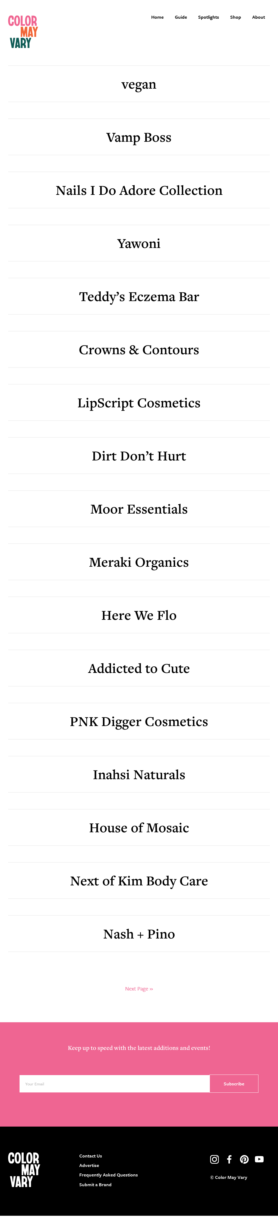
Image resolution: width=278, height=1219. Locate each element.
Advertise (89, 1168)
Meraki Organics (139, 565)
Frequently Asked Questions (108, 1178)
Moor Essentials (139, 512)
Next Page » (139, 992)
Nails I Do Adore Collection (139, 193)
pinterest (244, 1162)
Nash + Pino (139, 937)
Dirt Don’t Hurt (139, 458)
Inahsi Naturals (139, 777)
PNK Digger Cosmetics (139, 724)
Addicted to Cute (139, 671)
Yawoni (139, 246)
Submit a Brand (95, 1187)
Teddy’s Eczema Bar (139, 299)
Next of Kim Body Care (139, 883)
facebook (229, 1162)
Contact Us (90, 1159)
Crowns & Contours (139, 352)
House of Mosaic (139, 830)
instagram (214, 1162)
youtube (259, 1162)
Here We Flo (139, 618)
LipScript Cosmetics (139, 405)
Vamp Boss (139, 140)
